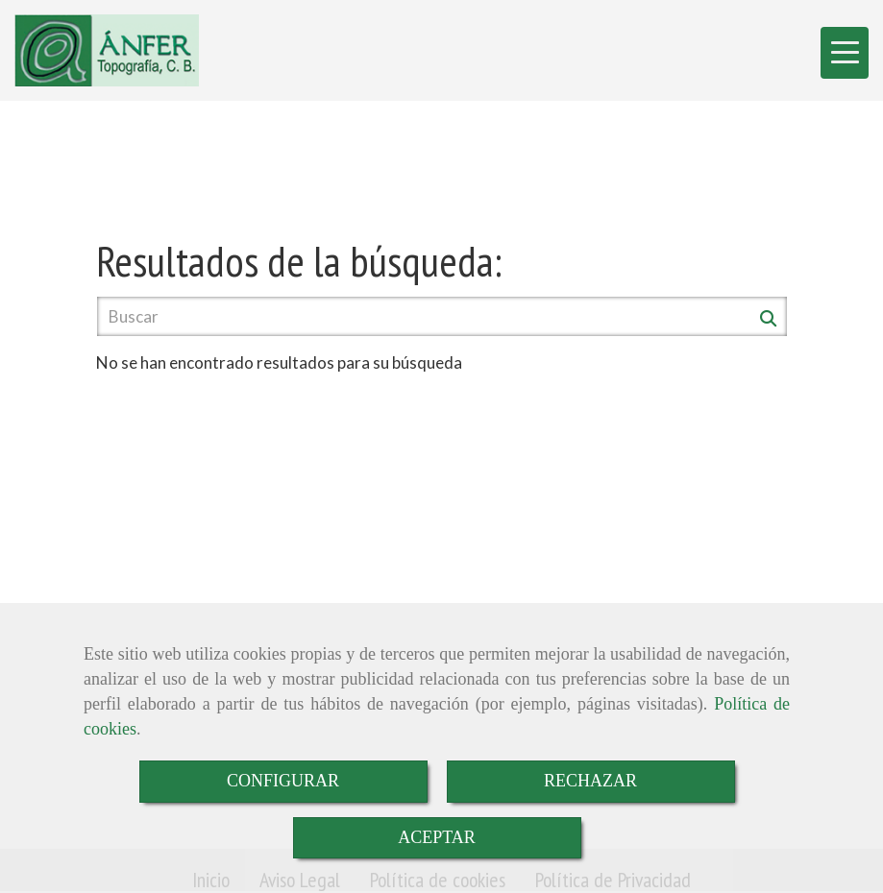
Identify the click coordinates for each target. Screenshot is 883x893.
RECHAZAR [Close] (590, 780)
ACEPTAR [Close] (437, 837)
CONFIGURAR (283, 780)
